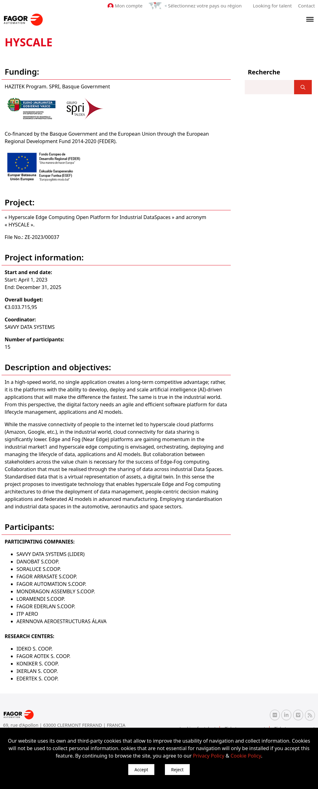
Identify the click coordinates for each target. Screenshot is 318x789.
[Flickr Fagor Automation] (275, 715)
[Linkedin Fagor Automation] (286, 715)
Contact (306, 5)
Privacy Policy (208, 755)
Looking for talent (272, 5)
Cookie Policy (245, 755)
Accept (141, 770)
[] (303, 87)
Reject (177, 770)
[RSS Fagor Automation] (310, 715)
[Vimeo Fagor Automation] (298, 715)
